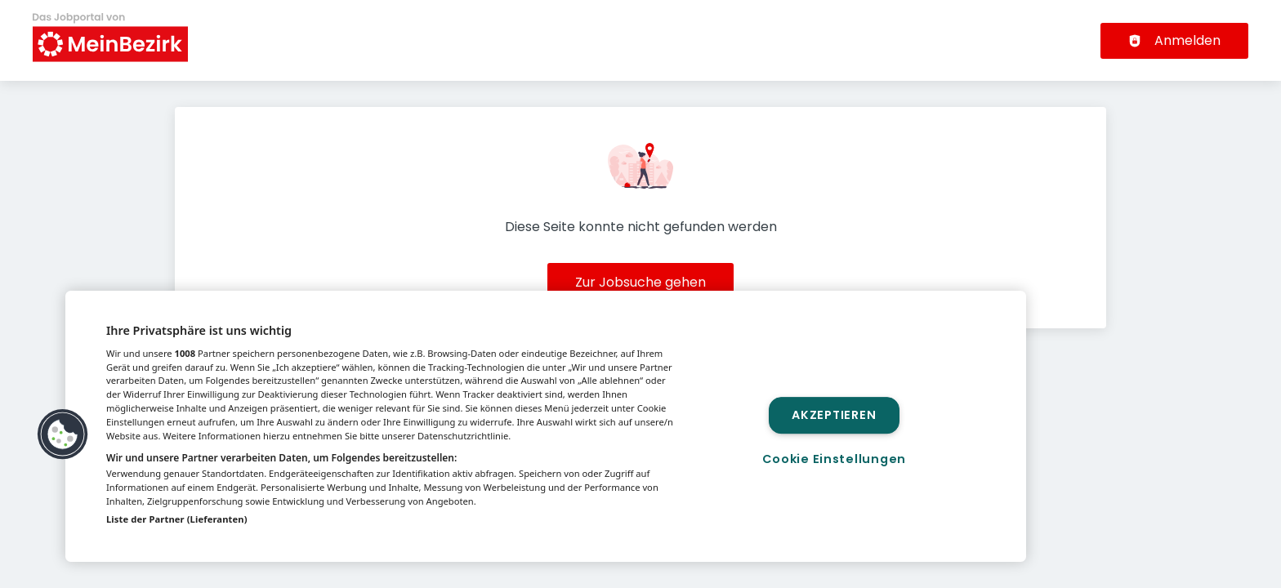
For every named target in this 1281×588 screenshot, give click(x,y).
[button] (63, 434)
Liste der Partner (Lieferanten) (177, 519)
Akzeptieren (834, 415)
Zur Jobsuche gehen (640, 282)
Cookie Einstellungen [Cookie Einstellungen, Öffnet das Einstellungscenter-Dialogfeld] (834, 459)
